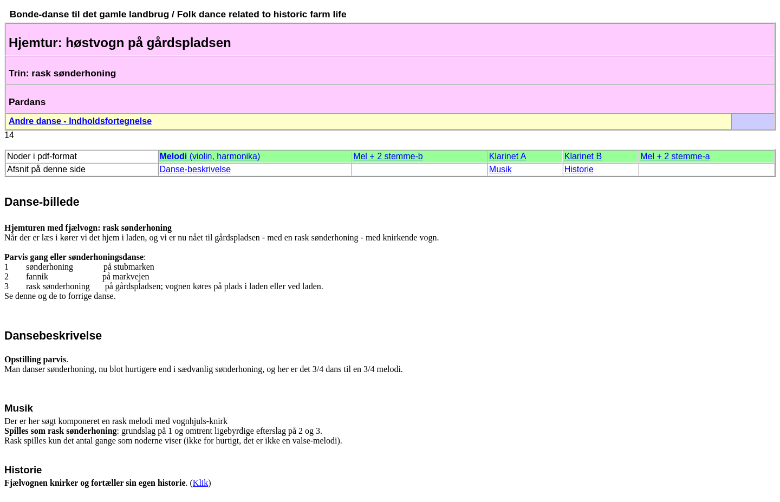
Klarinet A (507, 156)
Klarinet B (583, 156)
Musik (500, 169)
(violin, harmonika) (210, 156)
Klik (200, 482)
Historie (579, 169)
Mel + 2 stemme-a (675, 156)
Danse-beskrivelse (195, 169)
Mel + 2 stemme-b (387, 156)
